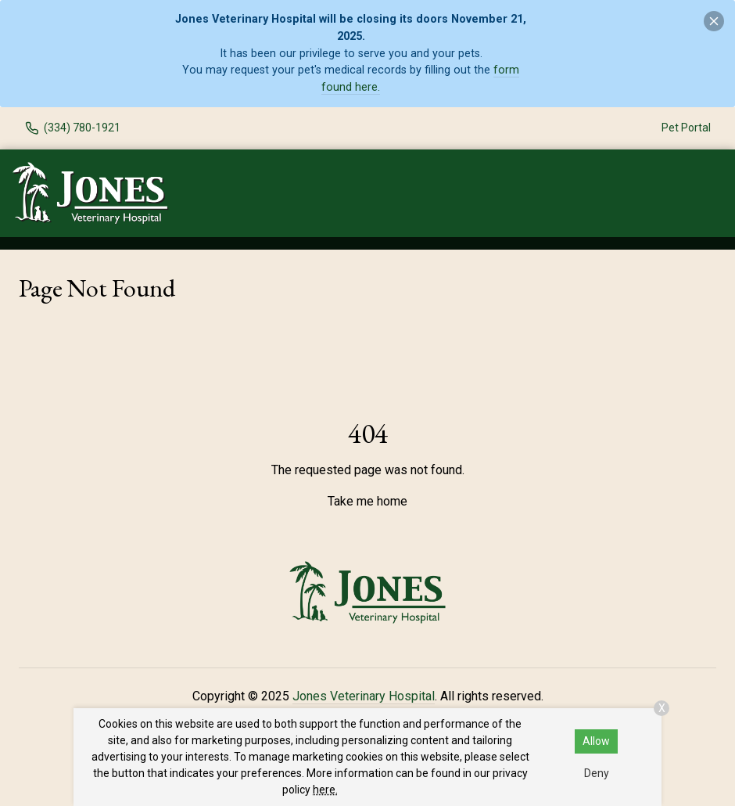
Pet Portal (686, 127)
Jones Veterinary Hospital (363, 696)
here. (325, 789)
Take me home (367, 501)
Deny (596, 773)
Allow (596, 741)
